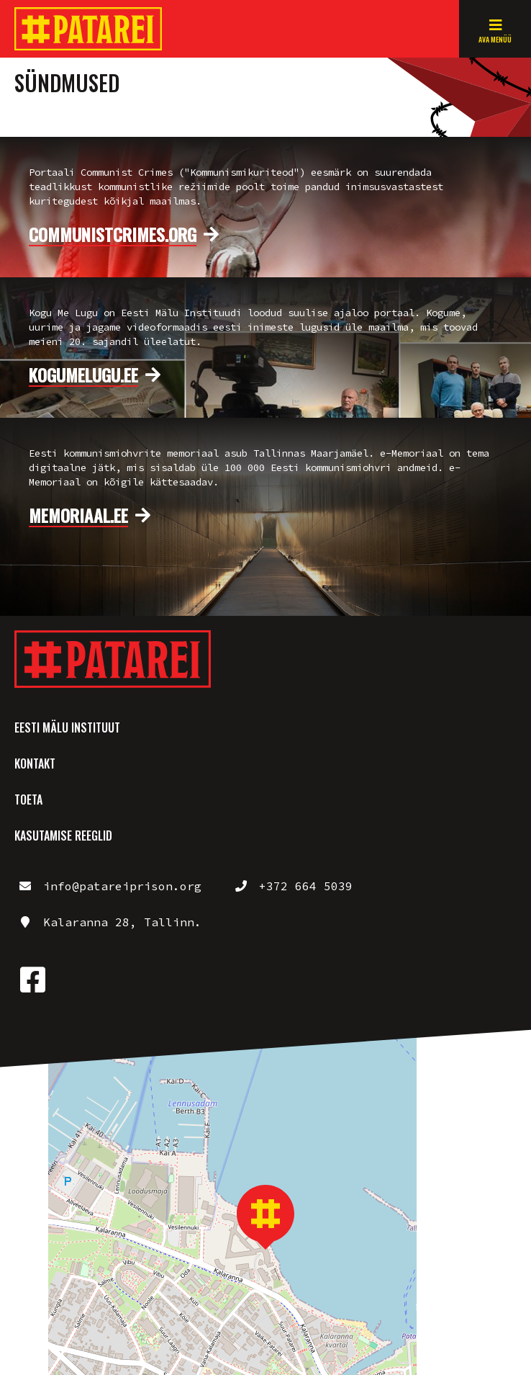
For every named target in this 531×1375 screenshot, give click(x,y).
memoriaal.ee (78, 515)
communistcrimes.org (112, 234)
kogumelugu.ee (83, 375)
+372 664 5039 (306, 886)
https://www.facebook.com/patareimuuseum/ (32, 980)
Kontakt (34, 763)
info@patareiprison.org (122, 886)
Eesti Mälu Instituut (67, 727)
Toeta (28, 799)
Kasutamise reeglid (63, 835)
